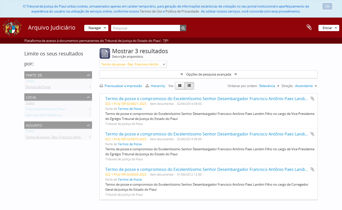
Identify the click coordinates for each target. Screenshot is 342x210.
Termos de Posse (38, 88)
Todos (30, 82)
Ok (327, 6)
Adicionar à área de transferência (312, 98)
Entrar (327, 28)
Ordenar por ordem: (243, 86)
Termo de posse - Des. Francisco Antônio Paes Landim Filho (69, 138)
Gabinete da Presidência (43, 116)
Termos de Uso (151, 11)
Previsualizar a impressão (121, 86)
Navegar (95, 28)
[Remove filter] (164, 64)
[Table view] (189, 86)
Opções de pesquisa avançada (209, 74)
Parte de (34, 74)
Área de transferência (309, 27)
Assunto (34, 124)
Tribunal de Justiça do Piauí (45, 110)
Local (31, 96)
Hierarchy (155, 86)
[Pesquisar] (148, 28)
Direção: (288, 86)
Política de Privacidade (182, 11)
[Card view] (180, 86)
